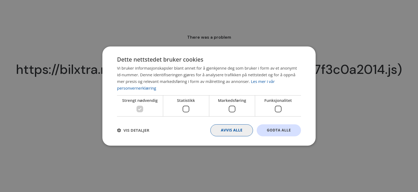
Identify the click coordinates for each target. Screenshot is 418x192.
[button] (133, 130)
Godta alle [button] (279, 130)
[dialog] (209, 96)
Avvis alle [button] (231, 130)
